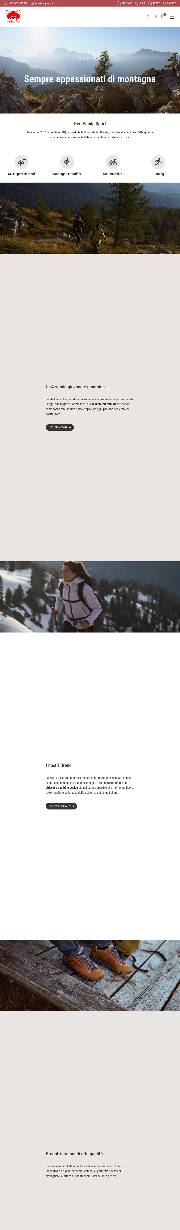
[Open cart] (163, 17)
